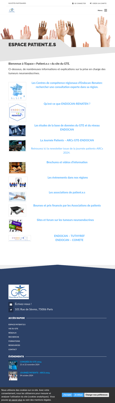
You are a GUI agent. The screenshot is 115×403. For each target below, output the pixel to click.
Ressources (14, 345)
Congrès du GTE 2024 (30, 362)
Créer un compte (98, 3)
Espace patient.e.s (16, 324)
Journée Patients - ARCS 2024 (35, 373)
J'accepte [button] (67, 395)
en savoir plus (15, 400)
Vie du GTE (13, 329)
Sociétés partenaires (17, 3)
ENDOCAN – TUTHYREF (69, 235)
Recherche (13, 337)
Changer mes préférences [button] (97, 395)
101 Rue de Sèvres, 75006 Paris (34, 309)
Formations (14, 341)
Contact (12, 349)
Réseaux (12, 333)
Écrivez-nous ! (23, 303)
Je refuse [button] (78, 395)
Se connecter (79, 3)
